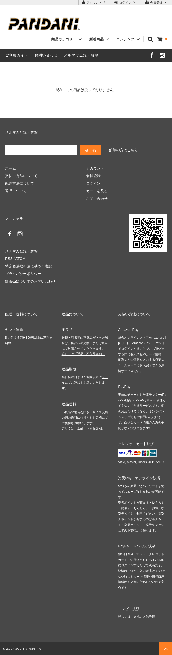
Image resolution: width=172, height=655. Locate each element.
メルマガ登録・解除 (81, 55)
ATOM (20, 258)
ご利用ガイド (16, 55)
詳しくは (83, 354)
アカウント (94, 2)
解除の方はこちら (123, 150)
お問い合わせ (46, 55)
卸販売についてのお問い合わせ (30, 281)
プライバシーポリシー (23, 274)
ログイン (125, 2)
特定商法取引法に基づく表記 (28, 266)
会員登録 (156, 2)
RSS (9, 258)
